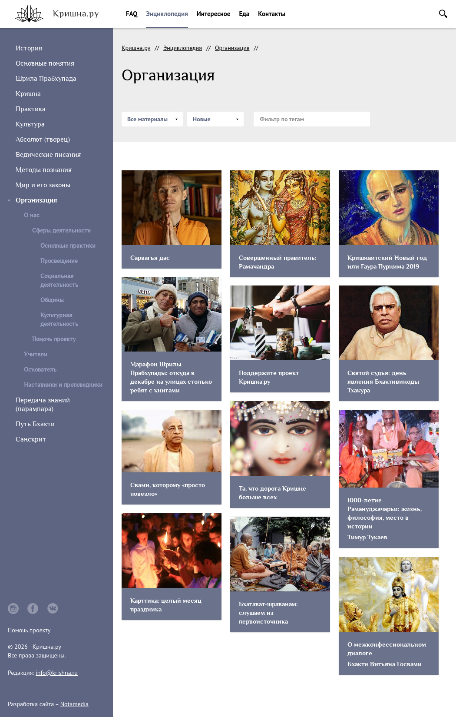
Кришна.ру (136, 48)
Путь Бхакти (35, 424)
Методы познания (44, 170)
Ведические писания (48, 155)
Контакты (271, 14)
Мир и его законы (43, 185)
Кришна (28, 94)
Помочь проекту (54, 339)
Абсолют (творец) (43, 139)
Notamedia (74, 704)
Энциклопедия (167, 14)
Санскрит (31, 439)
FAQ (131, 14)
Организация (232, 48)
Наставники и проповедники (63, 385)
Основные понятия (45, 63)
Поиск (443, 14)
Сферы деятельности (61, 230)
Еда (244, 14)
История (29, 48)
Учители (35, 354)
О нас (32, 215)
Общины (52, 300)
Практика (31, 109)
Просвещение (59, 261)
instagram (13, 608)
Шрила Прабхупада (46, 79)
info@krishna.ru (57, 673)
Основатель (40, 369)
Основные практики (68, 245)
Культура (30, 124)
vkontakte (53, 608)
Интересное (214, 14)
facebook (33, 608)
